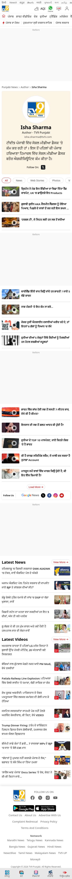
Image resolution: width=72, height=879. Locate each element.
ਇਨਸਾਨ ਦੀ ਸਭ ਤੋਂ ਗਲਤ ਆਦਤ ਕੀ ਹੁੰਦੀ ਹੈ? (42, 425)
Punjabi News (10, 87)
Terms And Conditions (34, 828)
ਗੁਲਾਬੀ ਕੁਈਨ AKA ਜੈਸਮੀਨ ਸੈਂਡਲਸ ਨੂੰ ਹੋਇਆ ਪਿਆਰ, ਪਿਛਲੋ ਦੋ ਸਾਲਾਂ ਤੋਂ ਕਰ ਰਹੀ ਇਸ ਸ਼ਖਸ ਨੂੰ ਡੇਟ (44, 208)
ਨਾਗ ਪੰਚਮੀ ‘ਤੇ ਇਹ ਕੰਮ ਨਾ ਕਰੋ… (37, 306)
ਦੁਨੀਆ (43, 16)
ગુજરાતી (48, 2)
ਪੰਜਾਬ (11, 16)
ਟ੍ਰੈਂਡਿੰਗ (53, 16)
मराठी (39, 2)
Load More (36, 487)
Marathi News (15, 840)
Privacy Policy (48, 821)
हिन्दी (4, 2)
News (19, 180)
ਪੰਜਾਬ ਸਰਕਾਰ (62, 22)
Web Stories (37, 180)
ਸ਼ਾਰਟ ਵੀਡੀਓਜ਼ (23, 16)
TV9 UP (62, 853)
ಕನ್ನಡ (22, 2)
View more (60, 562)
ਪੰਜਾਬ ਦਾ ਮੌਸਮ (12, 22)
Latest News (14, 562)
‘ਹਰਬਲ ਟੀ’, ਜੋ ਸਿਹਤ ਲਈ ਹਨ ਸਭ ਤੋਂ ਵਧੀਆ (43, 219)
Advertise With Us (50, 815)
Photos (56, 180)
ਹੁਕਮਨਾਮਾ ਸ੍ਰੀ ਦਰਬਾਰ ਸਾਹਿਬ (37, 22)
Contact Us (15, 815)
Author (25, 87)
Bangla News (17, 846)
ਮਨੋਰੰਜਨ (64, 16)
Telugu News (35, 840)
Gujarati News (36, 846)
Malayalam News (45, 853)
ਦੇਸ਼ (35, 16)
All (6, 180)
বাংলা (57, 2)
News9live (10, 853)
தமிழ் (64, 2)
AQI (42, 9)
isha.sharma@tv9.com (36, 137)
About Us (30, 815)
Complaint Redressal (25, 821)
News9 (13, 2)
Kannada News (54, 840)
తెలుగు (30, 2)
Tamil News (25, 853)
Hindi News (54, 846)
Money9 (35, 859)
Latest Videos (15, 639)
